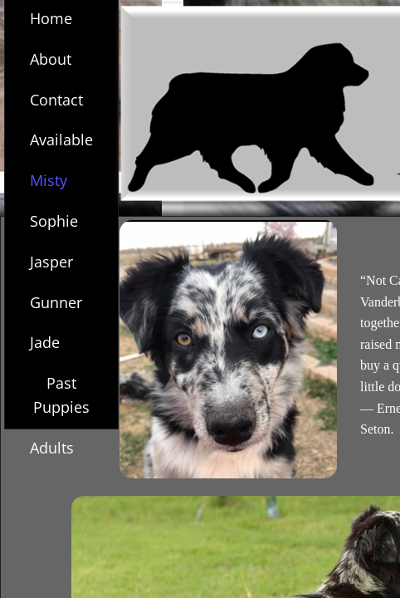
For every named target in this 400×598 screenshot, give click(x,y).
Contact (56, 100)
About (50, 59)
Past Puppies (61, 395)
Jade (45, 342)
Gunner (56, 302)
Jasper (51, 262)
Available (61, 140)
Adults (52, 448)
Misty (48, 180)
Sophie (54, 221)
